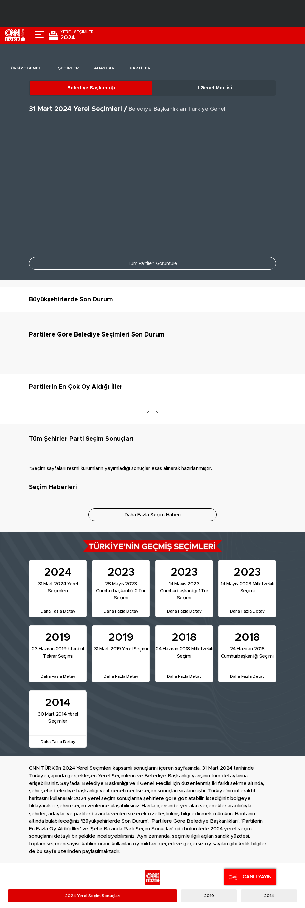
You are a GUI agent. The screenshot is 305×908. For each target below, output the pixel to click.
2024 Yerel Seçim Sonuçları (92, 896)
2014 (269, 896)
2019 (209, 896)
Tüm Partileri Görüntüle (152, 263)
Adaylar (104, 68)
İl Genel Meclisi (214, 88)
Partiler (140, 68)
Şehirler (68, 68)
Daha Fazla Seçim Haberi (153, 515)
